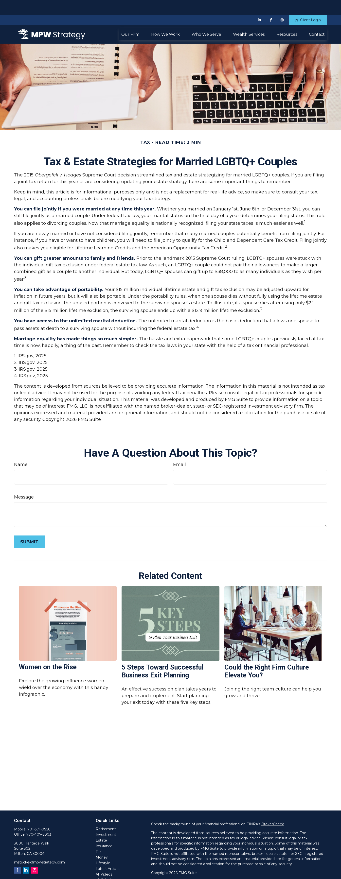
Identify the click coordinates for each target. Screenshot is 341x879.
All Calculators (107, 865)
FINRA (215, 872)
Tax (98, 837)
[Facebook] (270, 5)
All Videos (104, 859)
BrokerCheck (272, 809)
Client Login (308, 5)
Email (179, 449)
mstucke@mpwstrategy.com (39, 847)
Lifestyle (103, 848)
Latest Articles (108, 854)
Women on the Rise (48, 652)
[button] (130, 19)
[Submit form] (29, 527)
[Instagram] (34, 855)
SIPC (226, 872)
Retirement (106, 814)
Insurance (104, 831)
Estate (101, 825)
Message (24, 482)
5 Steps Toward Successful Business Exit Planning (162, 656)
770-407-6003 (38, 819)
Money (102, 842)
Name (21, 449)
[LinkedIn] (259, 5)
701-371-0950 (39, 814)
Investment (106, 820)
